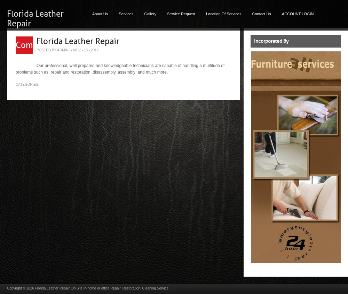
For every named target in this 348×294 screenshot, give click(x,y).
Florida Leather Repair (78, 41)
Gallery (150, 14)
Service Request (181, 14)
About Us (100, 14)
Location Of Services (224, 14)
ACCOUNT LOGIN (298, 14)
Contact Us (261, 14)
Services (126, 14)
